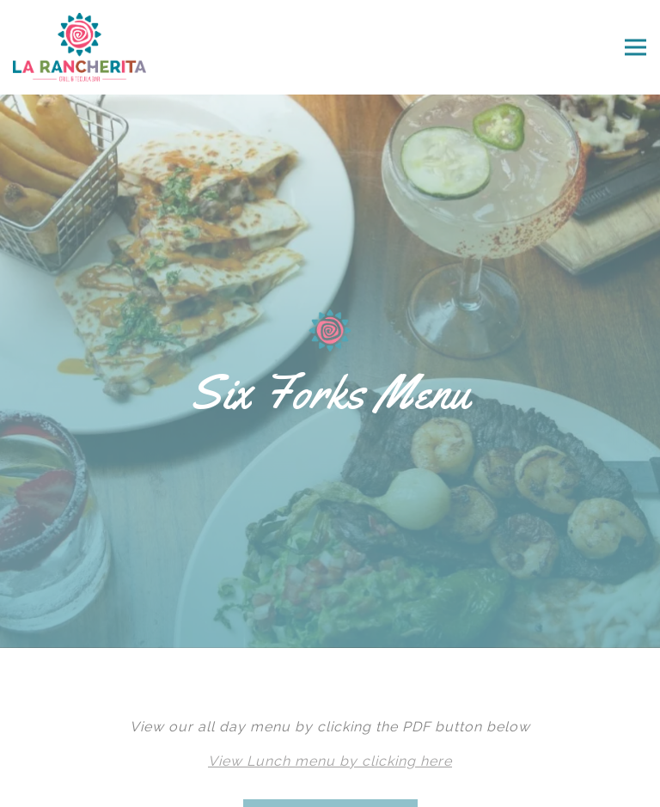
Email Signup (330, 781)
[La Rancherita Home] (101, 47)
